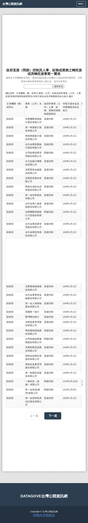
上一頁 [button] (34, 415)
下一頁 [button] (53, 415)
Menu (82, 5)
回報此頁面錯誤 (44, 515)
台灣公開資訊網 (12, 4)
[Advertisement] (44, 40)
